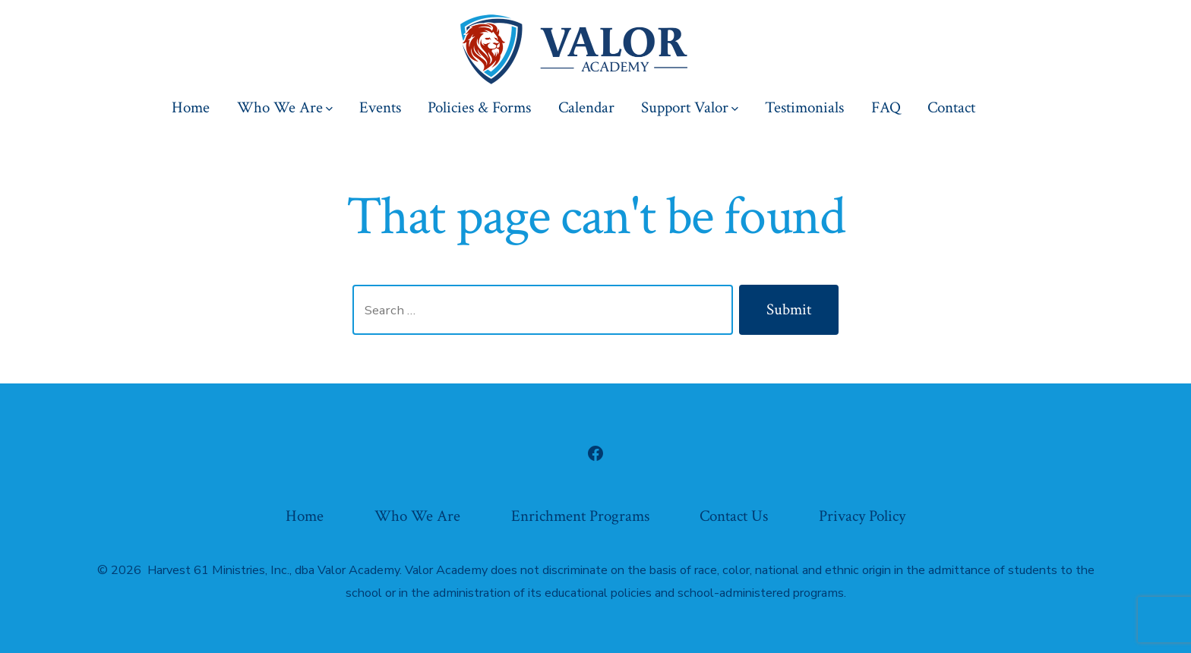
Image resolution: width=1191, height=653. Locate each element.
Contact (951, 107)
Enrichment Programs (580, 516)
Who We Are (285, 107)
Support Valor (689, 107)
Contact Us (734, 516)
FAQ (886, 107)
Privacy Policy (862, 516)
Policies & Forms (479, 107)
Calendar (586, 107)
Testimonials (804, 107)
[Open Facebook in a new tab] (595, 453)
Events (380, 107)
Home (191, 107)
